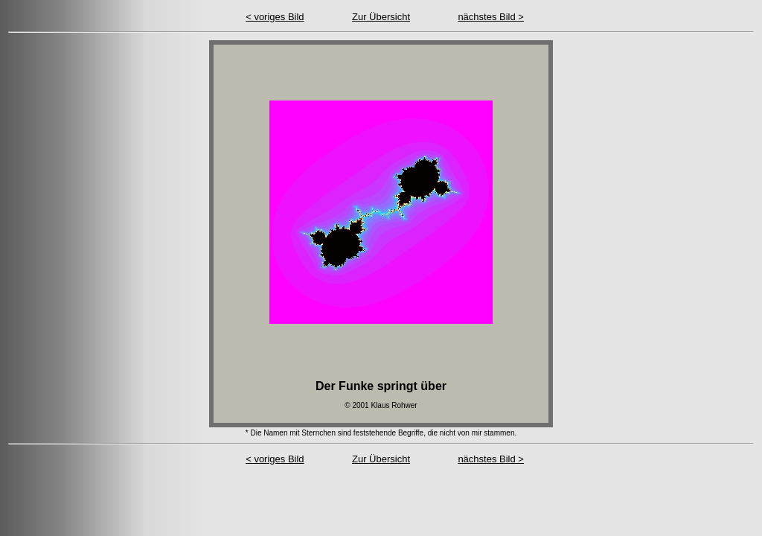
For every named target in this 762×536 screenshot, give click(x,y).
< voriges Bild (275, 16)
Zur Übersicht (381, 16)
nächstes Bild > (491, 16)
